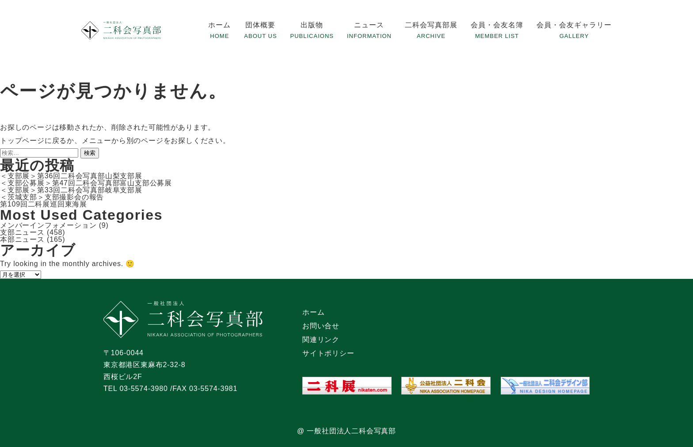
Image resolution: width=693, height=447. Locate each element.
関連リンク (320, 339)
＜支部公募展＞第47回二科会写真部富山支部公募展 (86, 183)
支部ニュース (22, 232)
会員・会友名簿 (497, 25)
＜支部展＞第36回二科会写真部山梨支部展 (71, 176)
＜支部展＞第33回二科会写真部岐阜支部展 (71, 190)
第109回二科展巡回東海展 (43, 204)
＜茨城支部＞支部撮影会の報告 (52, 197)
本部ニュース (22, 239)
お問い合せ (320, 326)
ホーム (219, 25)
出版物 (312, 25)
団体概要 (260, 25)
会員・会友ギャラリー (574, 25)
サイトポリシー (328, 353)
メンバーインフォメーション (48, 225)
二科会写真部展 (431, 25)
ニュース (369, 25)
